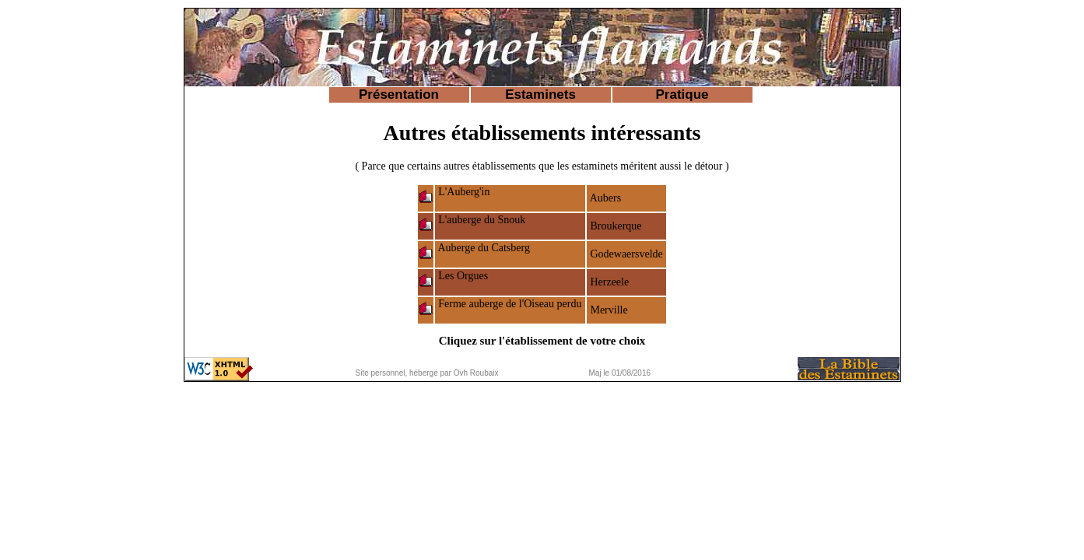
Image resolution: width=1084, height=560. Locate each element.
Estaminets (540, 94)
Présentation (399, 94)
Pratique (681, 94)
